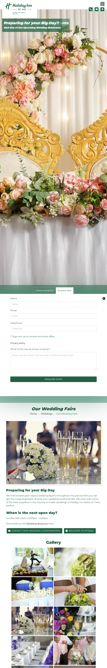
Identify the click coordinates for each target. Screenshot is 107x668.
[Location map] (102, 9)
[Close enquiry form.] (104, 298)
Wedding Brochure (37, 523)
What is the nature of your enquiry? (30, 349)
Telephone (16, 323)
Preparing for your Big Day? (31, 23)
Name (13, 298)
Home (33, 413)
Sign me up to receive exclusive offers (32, 336)
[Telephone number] (91, 9)
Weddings (46, 413)
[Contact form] (97, 9)
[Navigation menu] (102, 4)
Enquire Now (53, 379)
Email (13, 310)
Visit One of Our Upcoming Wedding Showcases (32, 27)
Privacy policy (17, 343)
